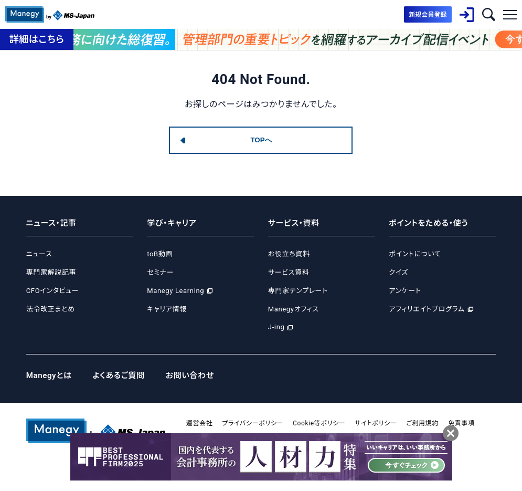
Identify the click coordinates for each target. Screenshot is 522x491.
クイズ (398, 272)
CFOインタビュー (52, 291)
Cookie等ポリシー (319, 423)
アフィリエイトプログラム (426, 309)
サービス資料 (289, 272)
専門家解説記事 (51, 272)
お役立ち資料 (289, 254)
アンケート (405, 291)
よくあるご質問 (119, 375)
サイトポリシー (376, 423)
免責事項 (461, 423)
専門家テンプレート (298, 291)
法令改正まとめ (50, 309)
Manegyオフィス (293, 309)
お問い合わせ (190, 375)
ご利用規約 (422, 423)
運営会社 (199, 423)
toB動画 (160, 254)
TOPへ (260, 140)
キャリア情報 (166, 309)
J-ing (276, 327)
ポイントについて (415, 254)
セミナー (160, 272)
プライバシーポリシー (252, 423)
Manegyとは (49, 375)
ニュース (39, 254)
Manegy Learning (175, 291)
